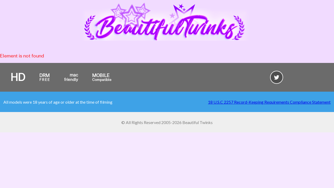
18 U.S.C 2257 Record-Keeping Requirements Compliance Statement (269, 101)
